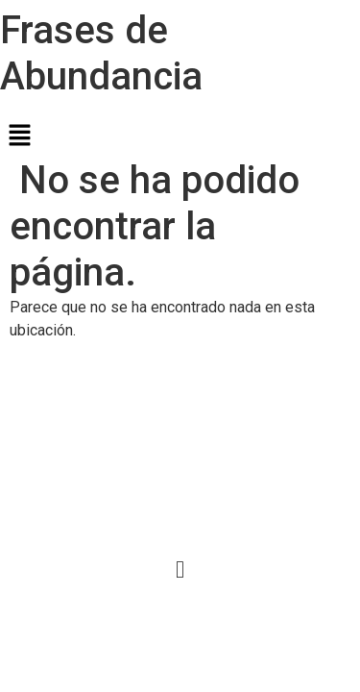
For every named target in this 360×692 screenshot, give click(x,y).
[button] (180, 136)
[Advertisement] (180, 449)
